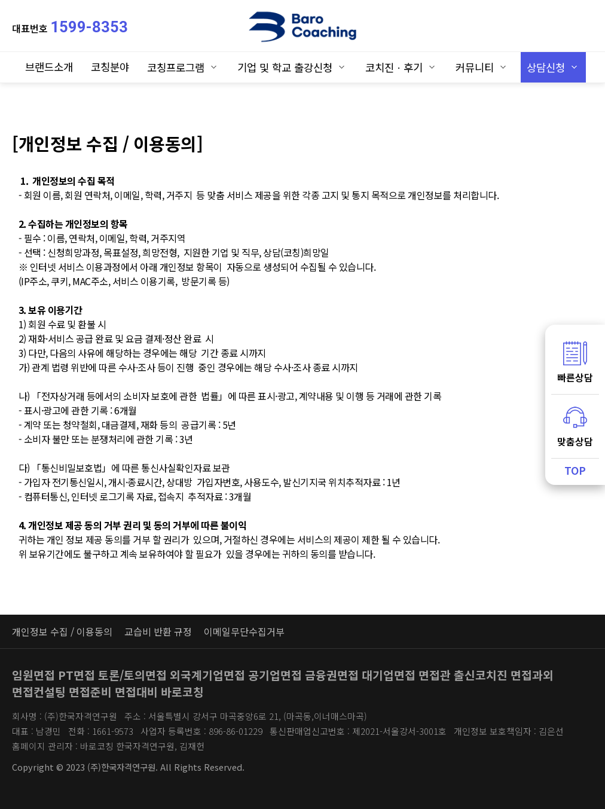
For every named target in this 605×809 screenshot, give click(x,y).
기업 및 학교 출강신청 (284, 67)
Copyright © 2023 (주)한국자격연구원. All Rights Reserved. (128, 767)
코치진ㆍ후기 (394, 67)
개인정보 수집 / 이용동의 (62, 631)
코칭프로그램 (175, 67)
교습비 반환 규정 (158, 631)
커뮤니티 (475, 67)
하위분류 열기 (213, 67)
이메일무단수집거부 (244, 631)
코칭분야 (110, 66)
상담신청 (546, 67)
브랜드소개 (49, 66)
